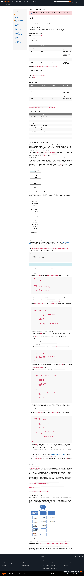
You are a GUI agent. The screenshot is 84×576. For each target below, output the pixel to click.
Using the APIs (17, 16)
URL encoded (51, 150)
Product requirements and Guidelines (19, 45)
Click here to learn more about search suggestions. (45, 549)
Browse (17, 24)
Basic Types (18, 41)
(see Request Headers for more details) (58, 454)
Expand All (18, 12)
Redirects (17, 28)
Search (17, 25)
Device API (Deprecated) (19, 20)
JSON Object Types (19, 42)
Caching (17, 37)
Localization (18, 38)
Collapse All (15, 12)
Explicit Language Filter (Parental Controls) (19, 34)
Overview (17, 21)
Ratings (17, 32)
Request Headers (18, 29)
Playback (16, 17)
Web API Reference (18, 18)
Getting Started (17, 14)
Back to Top (42, 556)
